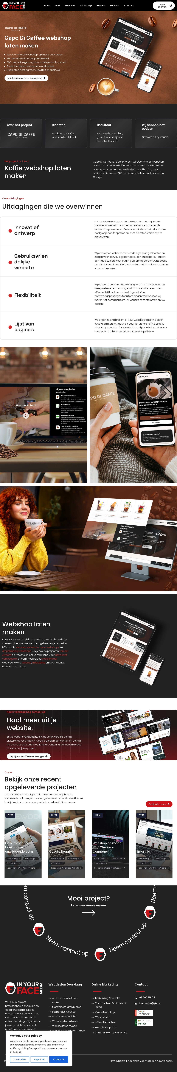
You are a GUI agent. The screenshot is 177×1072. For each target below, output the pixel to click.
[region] (39, 1048)
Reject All (39, 1059)
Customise (20, 1059)
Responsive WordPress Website (21, 868)
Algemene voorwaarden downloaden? (150, 1061)
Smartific (143, 851)
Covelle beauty (60, 851)
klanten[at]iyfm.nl (150, 1003)
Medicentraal (49, 658)
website (26, 662)
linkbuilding (38, 662)
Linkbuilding (12, 858)
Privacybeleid (118, 1061)
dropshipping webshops (16, 651)
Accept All (58, 1059)
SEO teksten (12, 863)
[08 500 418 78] (136, 998)
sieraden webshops (27, 647)
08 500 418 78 (147, 997)
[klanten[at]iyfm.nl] (136, 1003)
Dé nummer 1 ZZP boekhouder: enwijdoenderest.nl (19, 847)
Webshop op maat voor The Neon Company (107, 847)
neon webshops (49, 647)
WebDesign (30, 858)
